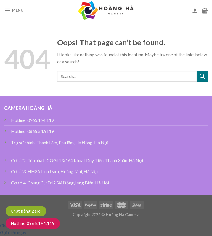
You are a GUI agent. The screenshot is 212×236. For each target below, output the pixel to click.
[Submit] (202, 76)
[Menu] (13, 10)
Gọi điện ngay (13, 232)
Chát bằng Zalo (26, 210)
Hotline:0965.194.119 (33, 223)
